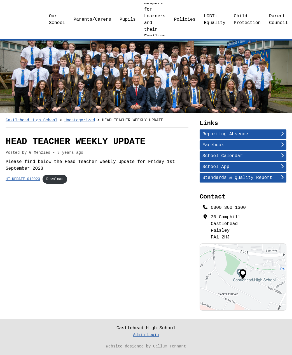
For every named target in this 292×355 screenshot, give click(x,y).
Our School (57, 19)
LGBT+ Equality (214, 19)
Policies (184, 19)
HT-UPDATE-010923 (23, 178)
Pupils (128, 19)
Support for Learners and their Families (155, 19)
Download (54, 178)
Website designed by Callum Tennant (146, 346)
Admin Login (146, 335)
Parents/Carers (92, 19)
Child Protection (247, 19)
